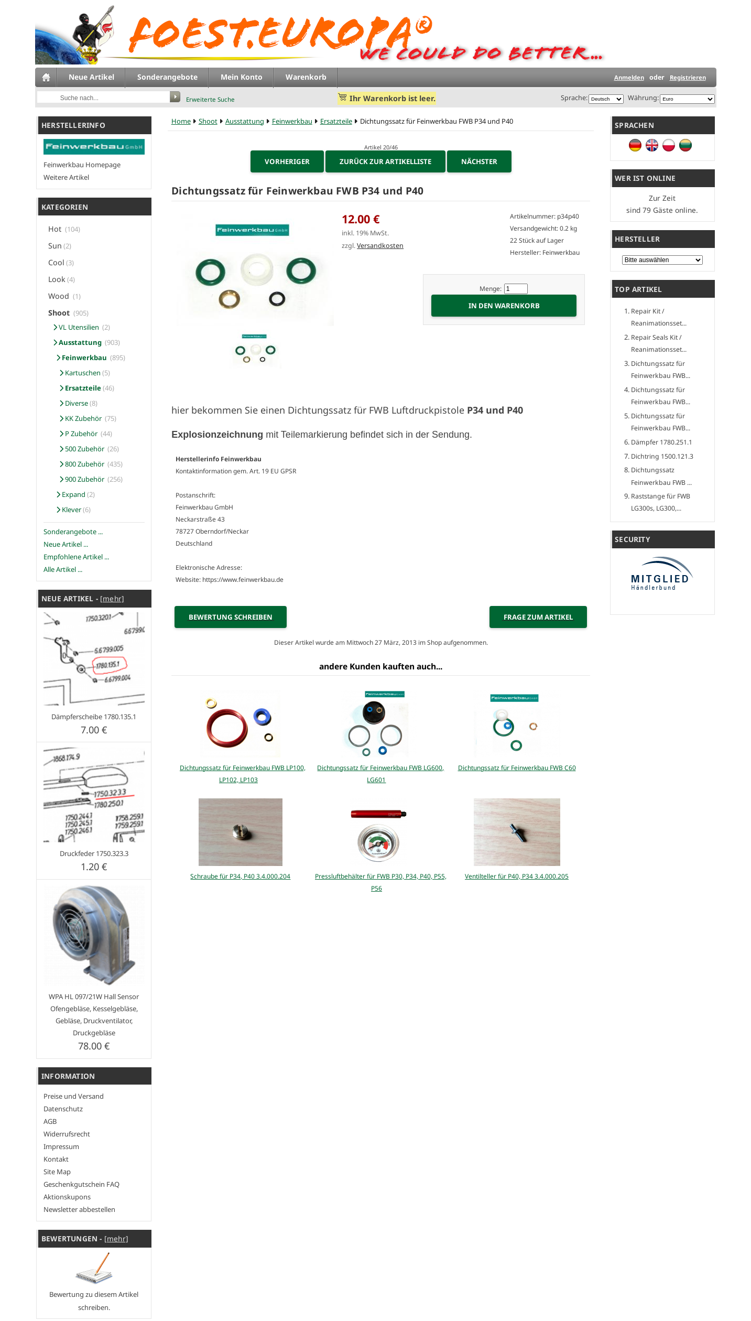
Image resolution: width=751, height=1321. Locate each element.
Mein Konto (242, 77)
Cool (56, 262)
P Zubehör (74, 433)
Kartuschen (75, 372)
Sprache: (574, 97)
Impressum (61, 1146)
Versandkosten (380, 245)
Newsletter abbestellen (79, 1209)
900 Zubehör (78, 479)
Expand (67, 494)
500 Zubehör (78, 448)
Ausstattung (244, 121)
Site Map (57, 1171)
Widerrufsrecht (66, 1134)
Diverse (69, 403)
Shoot (208, 121)
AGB (50, 1121)
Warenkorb (306, 77)
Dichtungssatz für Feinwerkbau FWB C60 (517, 767)
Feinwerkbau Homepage (82, 164)
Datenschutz (63, 1108)
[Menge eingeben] (516, 289)
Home (181, 121)
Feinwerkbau (292, 121)
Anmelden (629, 77)
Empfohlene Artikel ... (76, 556)
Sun (55, 246)
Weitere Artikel (66, 177)
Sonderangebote (167, 77)
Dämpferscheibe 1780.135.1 (93, 716)
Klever (65, 509)
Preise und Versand (73, 1096)
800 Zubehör (78, 464)
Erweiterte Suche (210, 99)
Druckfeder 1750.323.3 (94, 853)
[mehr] (112, 598)
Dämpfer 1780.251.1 (661, 442)
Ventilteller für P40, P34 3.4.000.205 (517, 876)
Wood (59, 296)
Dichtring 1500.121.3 (662, 456)
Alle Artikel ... (62, 569)
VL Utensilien (75, 327)
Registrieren (688, 77)
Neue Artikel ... (65, 544)
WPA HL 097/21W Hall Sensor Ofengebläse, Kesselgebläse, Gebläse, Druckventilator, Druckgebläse (94, 1014)
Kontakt (56, 1159)
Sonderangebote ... (73, 531)
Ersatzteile (336, 121)
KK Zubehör (76, 418)
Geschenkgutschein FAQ (81, 1184)
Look (57, 279)
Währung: (642, 97)
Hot (55, 229)
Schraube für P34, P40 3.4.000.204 (240, 876)
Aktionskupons (67, 1196)
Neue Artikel (91, 77)
